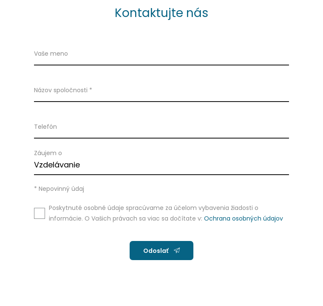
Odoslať (161, 250)
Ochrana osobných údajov (243, 218)
